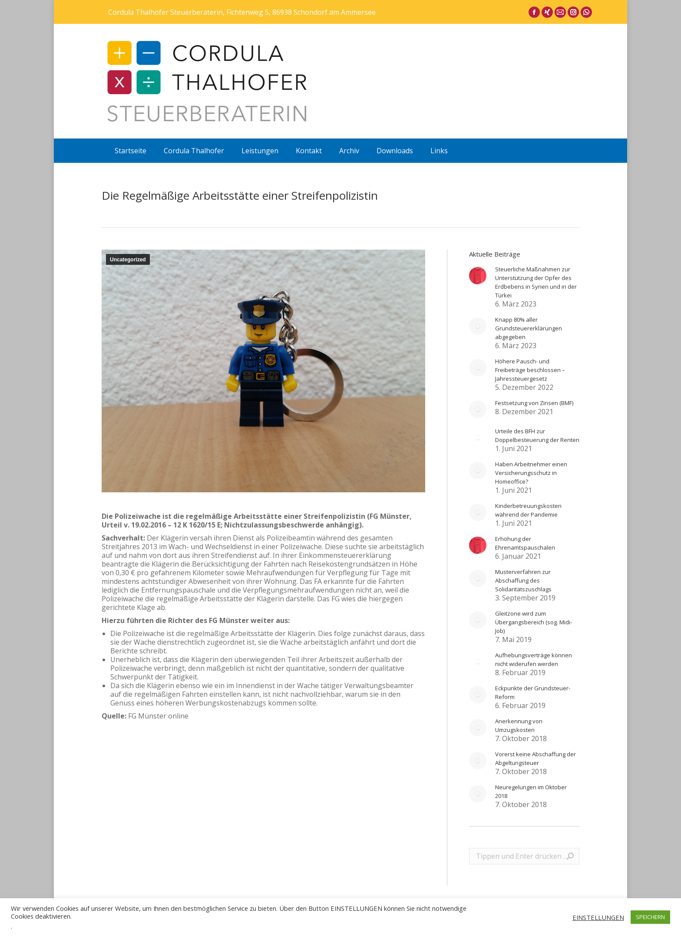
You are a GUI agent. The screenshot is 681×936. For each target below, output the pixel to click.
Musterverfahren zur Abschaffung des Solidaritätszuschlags (523, 580)
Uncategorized (128, 260)
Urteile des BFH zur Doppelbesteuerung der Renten (537, 435)
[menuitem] (130, 150)
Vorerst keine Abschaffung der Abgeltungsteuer (535, 758)
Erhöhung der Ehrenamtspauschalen (525, 543)
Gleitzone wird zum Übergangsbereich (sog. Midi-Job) (533, 622)
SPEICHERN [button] (650, 917)
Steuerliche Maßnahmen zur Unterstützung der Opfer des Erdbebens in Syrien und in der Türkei (536, 282)
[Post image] (477, 275)
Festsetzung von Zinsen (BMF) (534, 403)
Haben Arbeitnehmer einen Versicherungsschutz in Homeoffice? (531, 472)
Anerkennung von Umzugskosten (518, 725)
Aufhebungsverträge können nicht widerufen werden (533, 659)
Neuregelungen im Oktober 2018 (531, 791)
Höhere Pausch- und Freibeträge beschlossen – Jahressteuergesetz (530, 369)
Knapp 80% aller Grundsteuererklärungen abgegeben (528, 328)
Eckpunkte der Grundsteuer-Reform (532, 692)
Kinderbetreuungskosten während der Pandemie (528, 510)
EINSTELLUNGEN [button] (598, 917)
